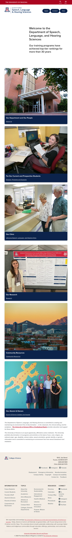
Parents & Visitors (10, 501)
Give (63, 11)
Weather (50, 504)
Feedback (63, 477)
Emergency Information (45, 472)
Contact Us (54, 477)
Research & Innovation (37, 506)
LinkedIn (63, 502)
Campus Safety (38, 475)
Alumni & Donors (10, 498)
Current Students (10, 492)
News (49, 498)
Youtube (63, 468)
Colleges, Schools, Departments (26, 509)
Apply (46, 11)
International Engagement (38, 495)
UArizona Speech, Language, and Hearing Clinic (21, 238)
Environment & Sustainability (38, 490)
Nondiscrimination (60, 472)
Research (9, 298)
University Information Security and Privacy (36, 533)
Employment (33, 472)
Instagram (54, 468)
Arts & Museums (26, 497)
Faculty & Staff (9, 495)
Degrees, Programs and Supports (16, 180)
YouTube (63, 505)
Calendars (51, 492)
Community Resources (13, 356)
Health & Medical (39, 499)
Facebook (44, 468)
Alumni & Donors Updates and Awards (18, 415)
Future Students (10, 489)
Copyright (48, 475)
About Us (9, 121)
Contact (54, 11)
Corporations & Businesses (9, 505)
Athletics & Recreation (24, 501)
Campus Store (25, 505)
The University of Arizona (50, 536)
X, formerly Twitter (61, 494)
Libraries (36, 502)
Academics (24, 494)
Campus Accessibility (59, 475)
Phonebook (51, 501)
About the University (24, 490)
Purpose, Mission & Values (39, 511)
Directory (51, 489)
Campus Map (52, 495)
